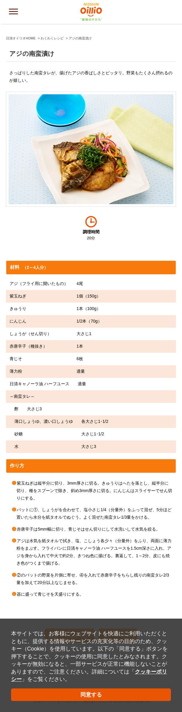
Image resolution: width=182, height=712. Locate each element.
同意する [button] (91, 694)
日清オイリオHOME (21, 38)
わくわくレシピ (52, 38)
